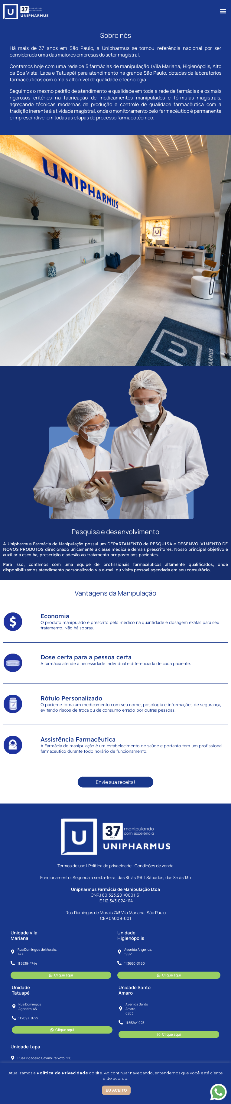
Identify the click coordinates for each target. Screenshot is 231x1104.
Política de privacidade (110, 866)
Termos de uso (71, 866)
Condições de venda (154, 866)
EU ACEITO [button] (116, 1090)
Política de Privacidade (62, 1072)
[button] (223, 11)
